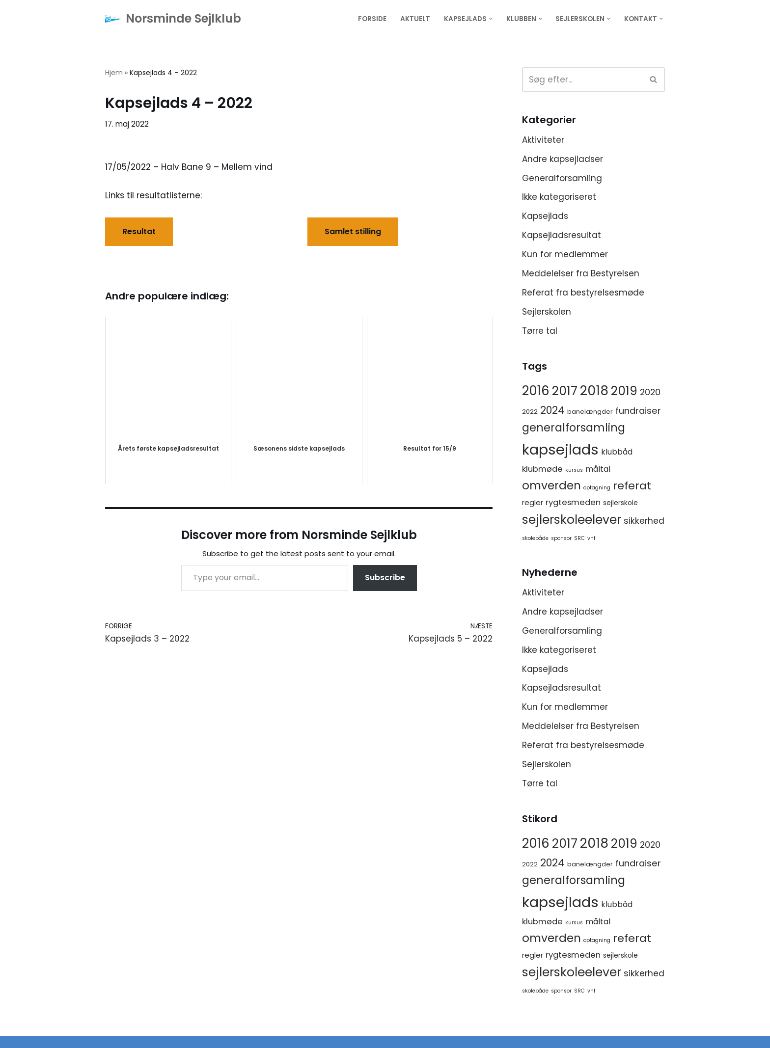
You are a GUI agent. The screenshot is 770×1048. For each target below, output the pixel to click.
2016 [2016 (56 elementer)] (536, 391)
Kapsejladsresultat (561, 235)
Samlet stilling (353, 231)
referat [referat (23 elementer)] (632, 485)
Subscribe (385, 577)
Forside (372, 19)
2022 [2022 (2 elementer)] (530, 411)
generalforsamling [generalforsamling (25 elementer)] (573, 427)
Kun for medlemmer (565, 254)
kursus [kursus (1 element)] (574, 470)
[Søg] (582, 79)
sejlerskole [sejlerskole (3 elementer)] (620, 503)
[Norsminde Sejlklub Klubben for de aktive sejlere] (173, 19)
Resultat (139, 231)
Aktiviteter (543, 140)
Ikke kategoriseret (559, 197)
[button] (491, 19)
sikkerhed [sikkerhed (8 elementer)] (644, 521)
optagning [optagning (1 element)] (596, 487)
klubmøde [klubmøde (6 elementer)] (542, 469)
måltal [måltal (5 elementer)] (597, 469)
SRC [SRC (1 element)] (579, 538)
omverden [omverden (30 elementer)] (551, 485)
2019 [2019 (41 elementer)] (624, 391)
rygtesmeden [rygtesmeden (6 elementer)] (573, 502)
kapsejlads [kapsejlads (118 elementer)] (560, 449)
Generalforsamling (562, 178)
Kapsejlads (545, 216)
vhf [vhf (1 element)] (591, 538)
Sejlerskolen (546, 312)
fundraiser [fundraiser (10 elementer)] (638, 410)
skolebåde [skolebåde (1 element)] (535, 538)
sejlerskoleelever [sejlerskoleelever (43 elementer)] (571, 519)
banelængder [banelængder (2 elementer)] (590, 411)
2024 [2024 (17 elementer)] (552, 410)
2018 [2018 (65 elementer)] (594, 390)
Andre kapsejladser (562, 159)
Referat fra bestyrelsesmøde (583, 292)
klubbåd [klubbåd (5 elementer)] (616, 452)
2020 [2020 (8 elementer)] (650, 392)
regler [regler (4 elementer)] (532, 502)
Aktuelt (415, 19)
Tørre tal (539, 331)
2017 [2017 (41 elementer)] (565, 391)
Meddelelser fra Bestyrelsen (580, 273)
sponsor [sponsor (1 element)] (561, 538)
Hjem (114, 73)
